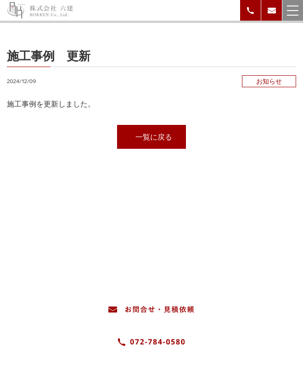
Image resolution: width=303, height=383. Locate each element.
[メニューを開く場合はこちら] (292, 10)
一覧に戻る (153, 136)
